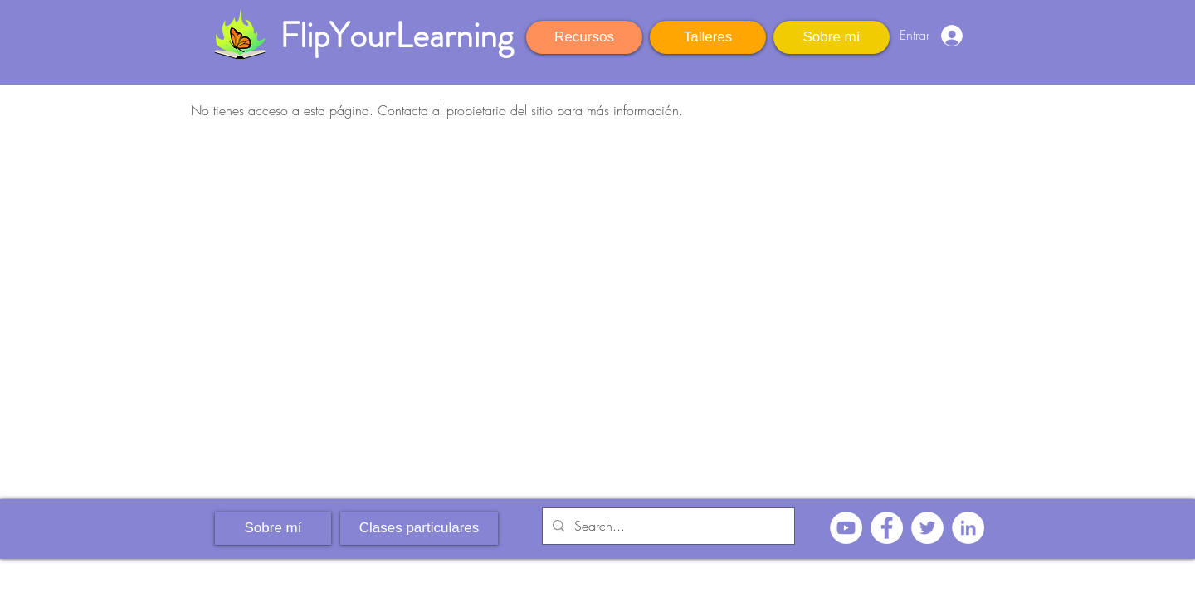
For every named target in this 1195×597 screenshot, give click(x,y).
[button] (987, 34)
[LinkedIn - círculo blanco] (968, 528)
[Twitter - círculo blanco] (927, 528)
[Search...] (666, 526)
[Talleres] (708, 37)
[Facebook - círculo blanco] (887, 528)
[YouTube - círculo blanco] (846, 528)
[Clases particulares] (419, 528)
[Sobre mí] (831, 37)
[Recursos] (584, 37)
